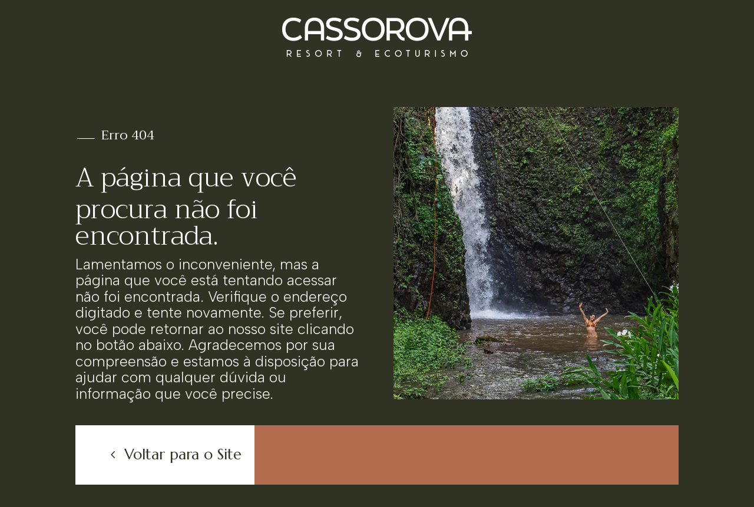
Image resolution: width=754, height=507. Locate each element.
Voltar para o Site (183, 454)
